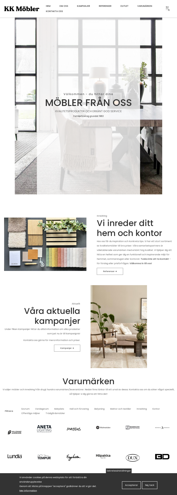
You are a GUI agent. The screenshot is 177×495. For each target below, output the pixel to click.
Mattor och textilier (120, 408)
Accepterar (131, 485)
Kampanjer (83, 6)
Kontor (156, 408)
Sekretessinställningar (119, 470)
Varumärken (144, 6)
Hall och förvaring (79, 408)
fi (169, 10)
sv (167, 7)
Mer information (28, 490)
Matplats (59, 408)
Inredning (142, 408)
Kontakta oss (54, 11)
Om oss (63, 6)
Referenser (105, 6)
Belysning (99, 408)
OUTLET (124, 6)
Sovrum (25, 408)
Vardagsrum (42, 408)
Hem (48, 6)
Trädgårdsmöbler (55, 413)
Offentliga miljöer (30, 413)
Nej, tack (149, 485)
